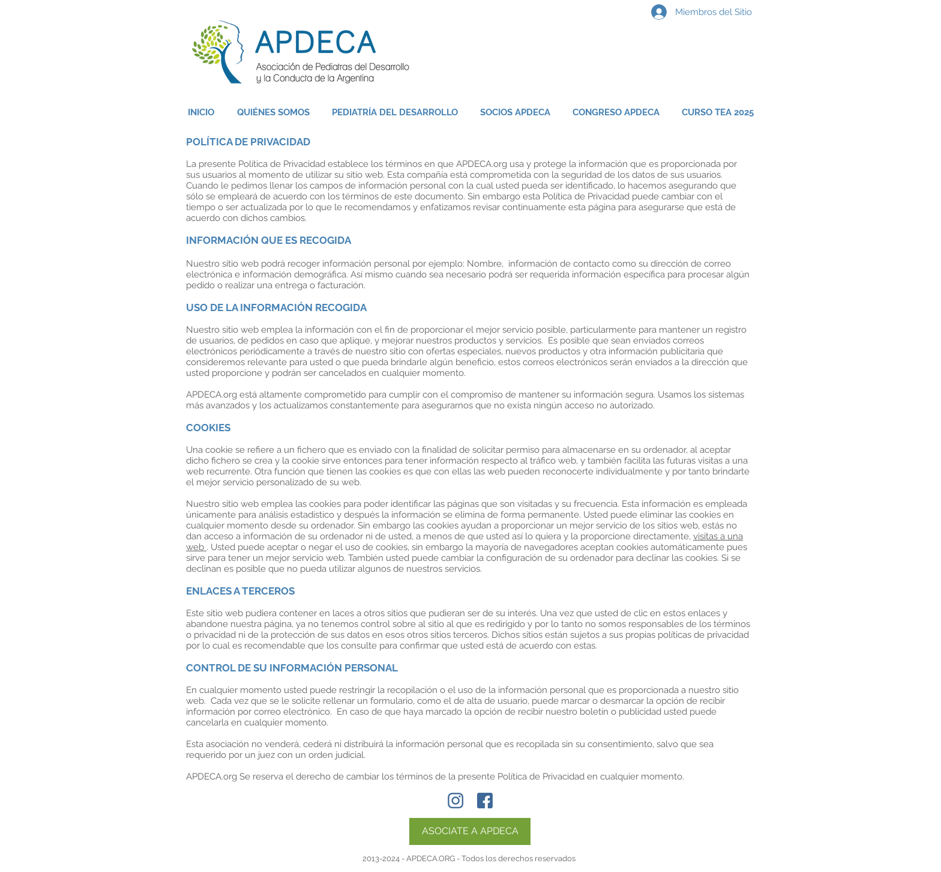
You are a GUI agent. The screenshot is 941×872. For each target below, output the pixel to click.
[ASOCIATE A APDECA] (470, 831)
